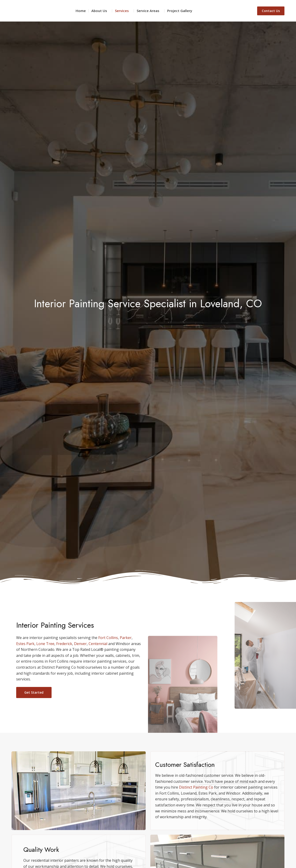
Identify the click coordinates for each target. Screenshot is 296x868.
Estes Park (25, 643)
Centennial (98, 643)
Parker (126, 637)
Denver (80, 643)
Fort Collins (108, 637)
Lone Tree (45, 643)
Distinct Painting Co (196, 787)
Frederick (64, 643)
